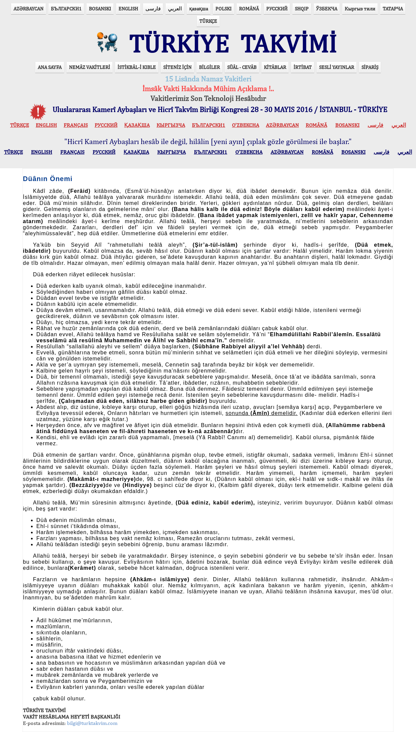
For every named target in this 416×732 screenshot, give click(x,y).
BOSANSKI (100, 8)
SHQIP (302, 8)
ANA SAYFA (50, 67)
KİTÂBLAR (275, 67)
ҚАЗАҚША (137, 125)
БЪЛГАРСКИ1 (66, 8)
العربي (175, 8)
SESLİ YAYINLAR (336, 67)
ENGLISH (128, 8)
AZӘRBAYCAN (28, 8)
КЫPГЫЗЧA (171, 125)
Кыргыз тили (360, 8)
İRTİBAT (302, 67)
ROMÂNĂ (249, 8)
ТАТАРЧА (393, 8)
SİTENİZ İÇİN (177, 67)
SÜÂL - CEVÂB (241, 67)
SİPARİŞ (369, 67)
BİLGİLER (209, 67)
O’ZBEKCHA (245, 125)
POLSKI (223, 8)
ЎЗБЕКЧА (326, 8)
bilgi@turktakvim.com (92, 723)
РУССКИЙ (276, 8)
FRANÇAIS (76, 125)
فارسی (153, 8)
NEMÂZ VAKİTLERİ (89, 67)
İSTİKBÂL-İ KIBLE (136, 67)
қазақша (198, 8)
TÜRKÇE (208, 21)
